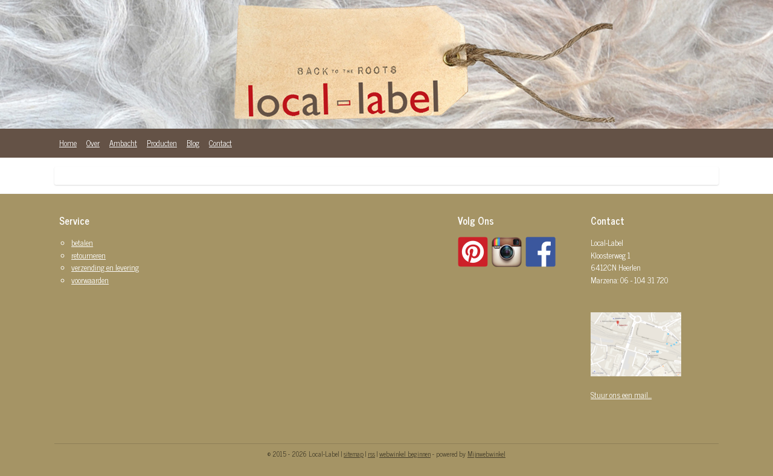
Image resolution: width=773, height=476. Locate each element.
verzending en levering (105, 267)
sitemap (354, 453)
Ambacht (123, 143)
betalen (82, 242)
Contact (220, 143)
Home (68, 143)
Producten (162, 143)
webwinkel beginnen (405, 453)
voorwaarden (90, 280)
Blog (193, 143)
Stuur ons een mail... (621, 394)
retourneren (88, 255)
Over (93, 143)
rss (371, 453)
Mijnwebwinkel (486, 453)
